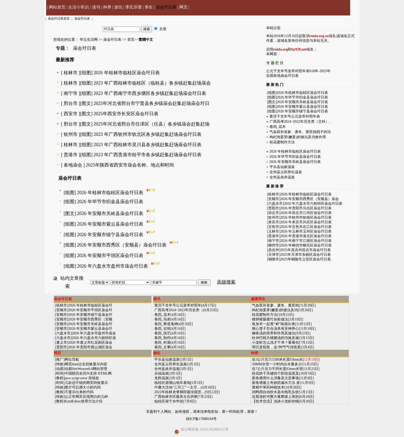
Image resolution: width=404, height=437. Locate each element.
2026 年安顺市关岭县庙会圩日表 (110, 213)
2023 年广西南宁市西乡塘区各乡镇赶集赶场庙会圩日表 (150, 93)
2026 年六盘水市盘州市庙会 (94, 333)
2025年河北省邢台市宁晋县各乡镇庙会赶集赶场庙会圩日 (151, 103)
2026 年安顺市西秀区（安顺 (90, 319)
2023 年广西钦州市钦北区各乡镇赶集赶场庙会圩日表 (147, 134)
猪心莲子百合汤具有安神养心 (275, 329)
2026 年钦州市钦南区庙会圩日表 (306, 217)
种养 (107, 7)
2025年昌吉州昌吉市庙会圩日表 (305, 250)
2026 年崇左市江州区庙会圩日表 (306, 213)
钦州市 (71, 134)
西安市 (71, 113)
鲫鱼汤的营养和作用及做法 (273, 333)
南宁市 (71, 93)
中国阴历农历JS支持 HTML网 (88, 373)
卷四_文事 (162, 347)
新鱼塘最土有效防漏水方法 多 (276, 383)
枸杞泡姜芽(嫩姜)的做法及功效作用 (298, 137)
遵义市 (61, 342)
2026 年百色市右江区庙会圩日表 (306, 227)
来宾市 (273, 222)
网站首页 (57, 7)
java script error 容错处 (82, 378)
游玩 (118, 7)
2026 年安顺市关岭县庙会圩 (90, 324)
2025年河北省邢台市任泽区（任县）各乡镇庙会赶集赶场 (151, 124)
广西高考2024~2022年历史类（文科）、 (301, 121)
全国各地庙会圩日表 (282, 76)
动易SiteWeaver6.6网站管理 (86, 369)
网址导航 (72, 359)
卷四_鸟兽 (162, 319)
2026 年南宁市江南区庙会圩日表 (306, 241)
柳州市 (273, 245)
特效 (59, 364)
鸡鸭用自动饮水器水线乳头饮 (275, 392)
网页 (183, 7)
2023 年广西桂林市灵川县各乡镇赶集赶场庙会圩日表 (147, 144)
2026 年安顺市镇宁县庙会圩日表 (110, 234)
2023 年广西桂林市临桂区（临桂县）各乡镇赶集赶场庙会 (152, 83)
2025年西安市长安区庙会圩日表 (126, 113)
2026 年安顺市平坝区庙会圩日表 (110, 255)
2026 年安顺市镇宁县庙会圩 (90, 315)
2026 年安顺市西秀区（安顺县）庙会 (309, 199)
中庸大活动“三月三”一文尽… (177, 387)
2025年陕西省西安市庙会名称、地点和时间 (130, 165)
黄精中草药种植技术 (268, 387)
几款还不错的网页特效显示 (86, 383)
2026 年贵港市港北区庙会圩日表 (306, 236)
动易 (59, 369)
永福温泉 (161, 373)
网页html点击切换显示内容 (86, 364)
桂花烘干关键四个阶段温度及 (275, 373)
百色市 (273, 227)
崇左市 (273, 213)
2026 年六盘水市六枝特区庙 (94, 338)
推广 (59, 359)
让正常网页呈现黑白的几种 (86, 397)
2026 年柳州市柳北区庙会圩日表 (306, 245)
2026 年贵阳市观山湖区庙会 (90, 347)
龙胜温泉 (161, 378)
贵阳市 (273, 208)
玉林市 (273, 231)
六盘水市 (275, 203)
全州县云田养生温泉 (286, 172)
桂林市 (71, 72)
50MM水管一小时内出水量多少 (277, 364)
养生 (149, 7)
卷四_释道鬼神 (166, 324)
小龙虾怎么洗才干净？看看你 (275, 342)
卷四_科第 (162, 342)
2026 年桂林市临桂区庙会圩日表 (127, 72)
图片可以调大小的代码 (83, 387)
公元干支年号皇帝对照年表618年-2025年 (298, 71)
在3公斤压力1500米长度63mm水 (277, 359)
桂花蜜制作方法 (282, 142)
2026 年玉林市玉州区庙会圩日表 (306, 231)
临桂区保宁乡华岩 (168, 401)
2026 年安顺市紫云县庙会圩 (90, 329)
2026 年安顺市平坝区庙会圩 (90, 310)
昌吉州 (273, 250)
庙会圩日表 (166, 7)
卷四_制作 (162, 338)
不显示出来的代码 (79, 392)
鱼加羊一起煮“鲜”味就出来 (273, 324)
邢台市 (71, 103)
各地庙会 (73, 165)
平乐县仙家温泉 (282, 167)
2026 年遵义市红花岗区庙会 (90, 342)
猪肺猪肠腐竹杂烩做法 (270, 319)
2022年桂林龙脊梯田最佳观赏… (179, 392)
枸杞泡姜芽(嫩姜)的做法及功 (275, 310)
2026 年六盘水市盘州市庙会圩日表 (112, 266)
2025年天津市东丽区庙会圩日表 (305, 255)
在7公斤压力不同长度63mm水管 (277, 369)
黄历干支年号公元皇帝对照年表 (295, 116)
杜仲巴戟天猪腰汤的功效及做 (275, 338)
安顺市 (273, 199)
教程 (59, 378)
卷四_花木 (278, 127)
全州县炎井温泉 (282, 177)
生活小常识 (78, 7)
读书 (96, 7)
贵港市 (71, 154)
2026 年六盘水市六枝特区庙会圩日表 (313, 203)
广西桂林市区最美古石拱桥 (176, 397)
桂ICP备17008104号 (201, 419)
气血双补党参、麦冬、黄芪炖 (275, 305)
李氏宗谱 (133, 7)
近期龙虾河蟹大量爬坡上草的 (275, 397)
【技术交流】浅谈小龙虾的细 (275, 401)
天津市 (273, 255)
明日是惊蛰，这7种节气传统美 (276, 347)
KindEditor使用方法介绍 (84, 401)
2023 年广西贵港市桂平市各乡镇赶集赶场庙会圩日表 (147, 154)
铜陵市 (273, 259)
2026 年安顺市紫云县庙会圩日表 (110, 224)
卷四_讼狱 (162, 329)
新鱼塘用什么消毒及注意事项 (275, 378)
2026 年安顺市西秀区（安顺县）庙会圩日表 (121, 245)
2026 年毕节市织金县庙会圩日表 (110, 201)
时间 (59, 373)
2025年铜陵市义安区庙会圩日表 (305, 259)
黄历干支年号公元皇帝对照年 (177, 305)
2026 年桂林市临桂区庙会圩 (90, 305)
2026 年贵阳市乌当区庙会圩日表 (306, 208)
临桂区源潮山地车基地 (172, 383)
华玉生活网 (89, 40)
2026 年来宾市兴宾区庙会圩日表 (306, 222)
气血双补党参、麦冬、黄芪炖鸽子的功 (300, 132)
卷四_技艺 (162, 333)
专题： (63, 48)
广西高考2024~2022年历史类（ (178, 310)
